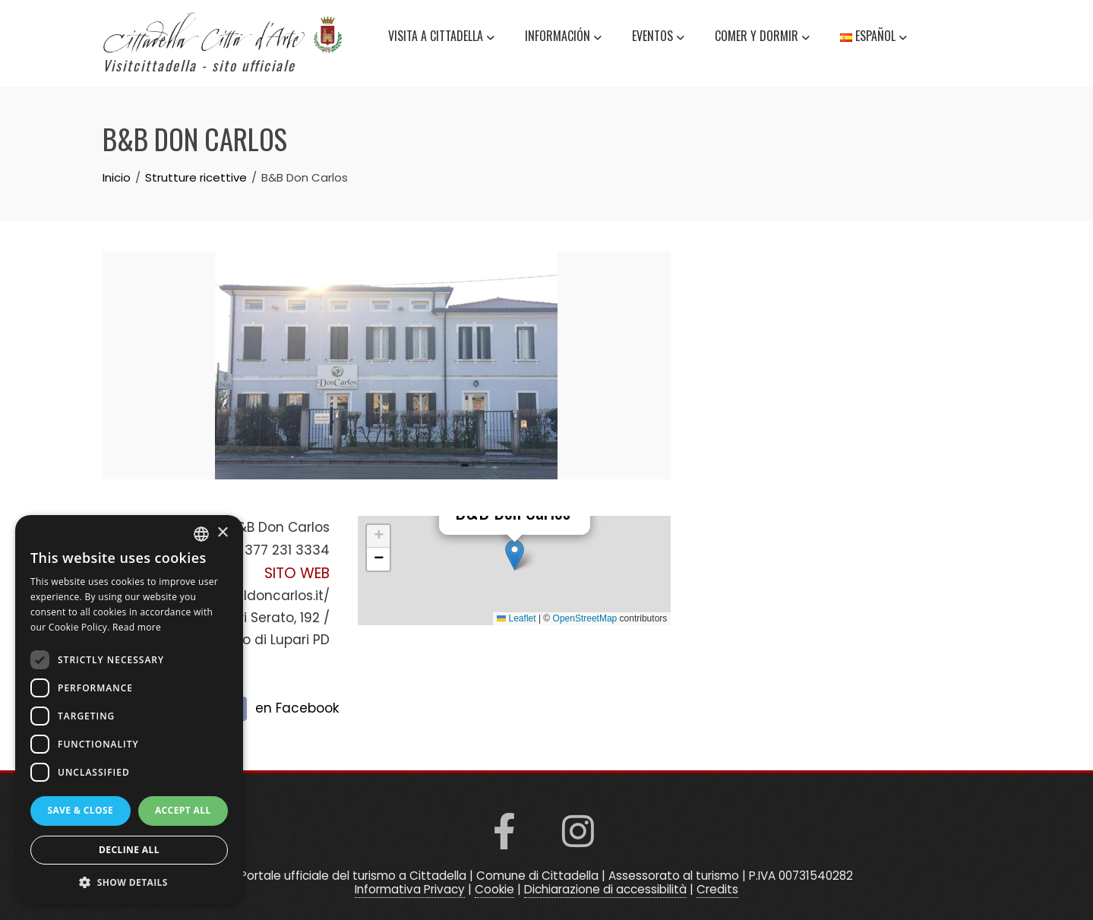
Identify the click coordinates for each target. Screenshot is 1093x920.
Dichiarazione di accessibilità (605, 889)
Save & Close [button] (80, 810)
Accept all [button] (183, 810)
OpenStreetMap (585, 618)
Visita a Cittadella (441, 38)
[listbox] (201, 534)
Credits (717, 889)
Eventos (658, 38)
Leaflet (516, 618)
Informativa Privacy (410, 889)
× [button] (222, 533)
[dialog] (129, 710)
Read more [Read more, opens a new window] (136, 627)
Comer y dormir (762, 38)
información (563, 38)
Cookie (494, 889)
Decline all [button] (129, 849)
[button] (514, 555)
